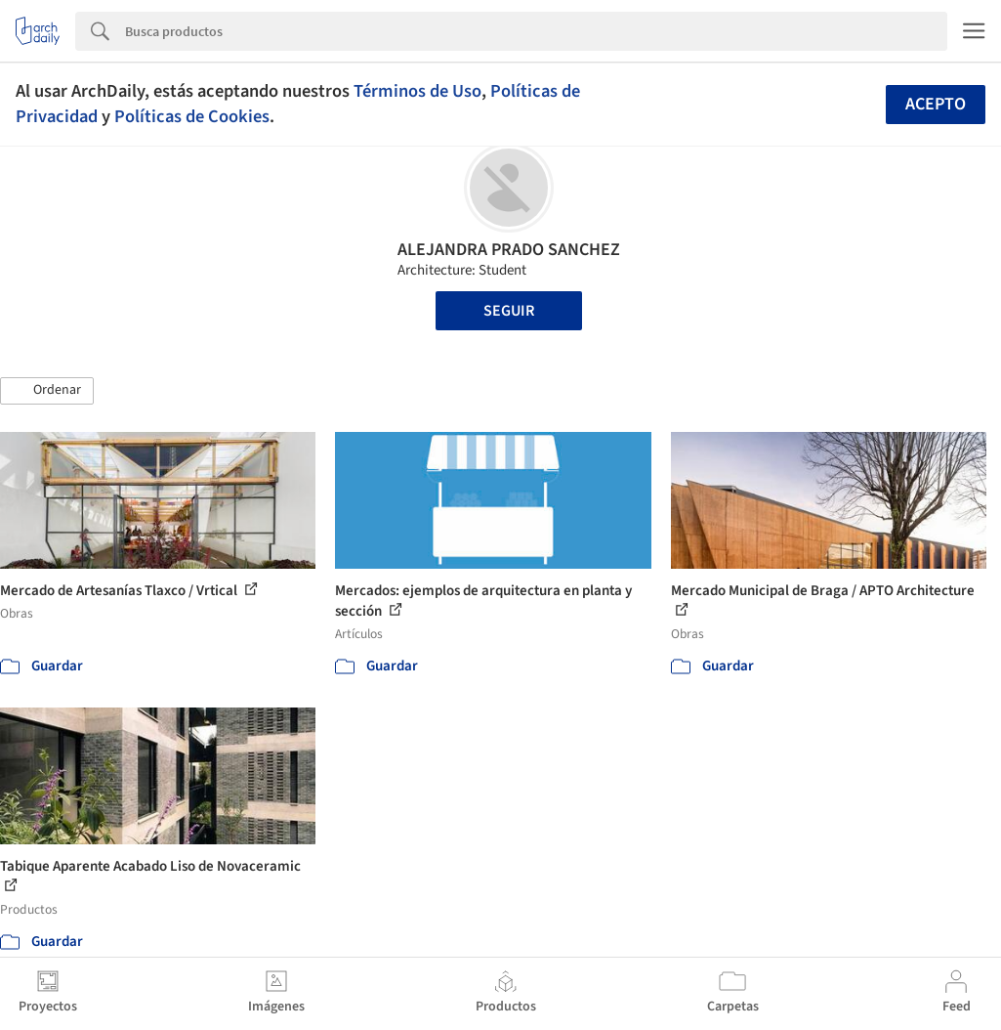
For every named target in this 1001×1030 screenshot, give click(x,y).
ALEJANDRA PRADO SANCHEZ (508, 249)
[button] (47, 391)
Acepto (935, 104)
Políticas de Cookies (192, 116)
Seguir (508, 311)
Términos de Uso (417, 91)
